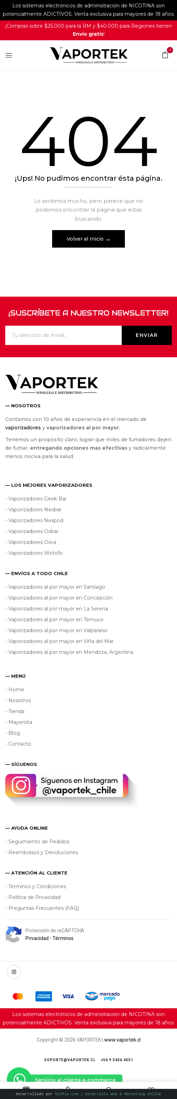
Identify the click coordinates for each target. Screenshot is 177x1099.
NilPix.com (108, 1094)
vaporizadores (23, 427)
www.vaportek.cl (122, 1040)
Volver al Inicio (86, 239)
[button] (165, 54)
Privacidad (37, 938)
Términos (62, 938)
